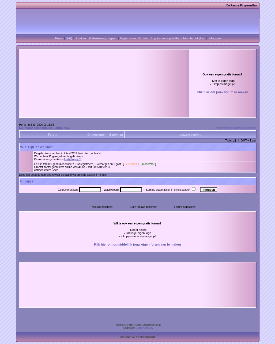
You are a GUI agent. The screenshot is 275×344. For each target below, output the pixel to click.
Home (59, 38)
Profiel (143, 38)
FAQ (69, 38)
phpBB (130, 324)
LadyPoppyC (72, 159)
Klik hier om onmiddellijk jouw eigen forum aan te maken (137, 244)
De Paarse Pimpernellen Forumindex (44, 127)
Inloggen (215, 38)
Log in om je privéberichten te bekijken (178, 38)
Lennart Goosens (144, 327)
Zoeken (81, 38)
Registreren (128, 38)
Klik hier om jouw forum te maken (222, 92)
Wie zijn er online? (37, 147)
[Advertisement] (86, 70)
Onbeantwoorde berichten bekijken (235, 128)
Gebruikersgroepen (102, 38)
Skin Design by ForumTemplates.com (137, 336)
